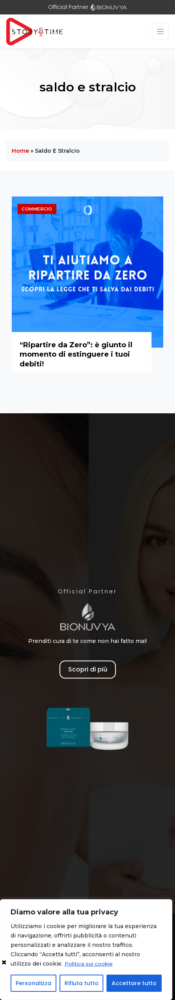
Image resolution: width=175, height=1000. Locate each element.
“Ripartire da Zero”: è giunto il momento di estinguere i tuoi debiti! (76, 354)
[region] (86, 949)
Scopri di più (87, 669)
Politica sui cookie (90, 963)
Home (20, 150)
